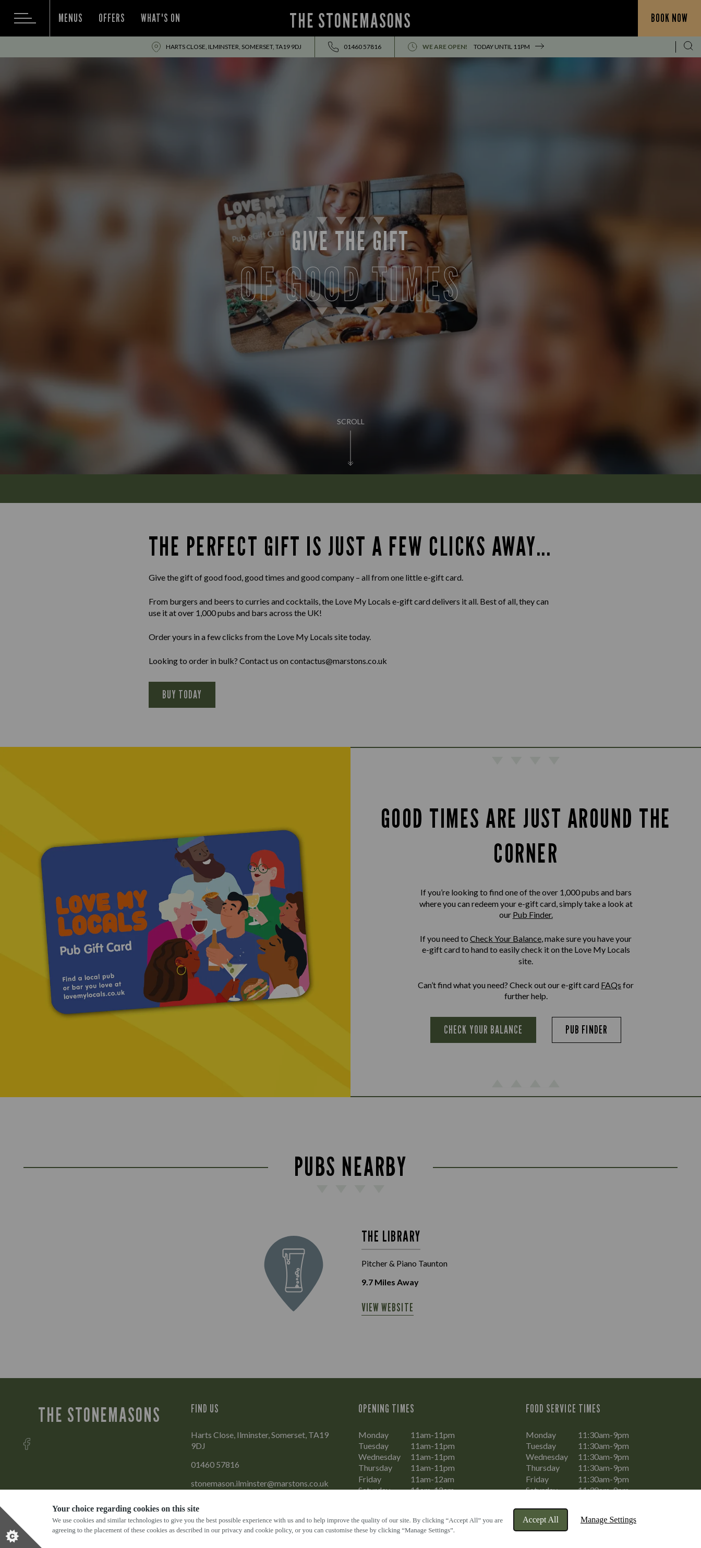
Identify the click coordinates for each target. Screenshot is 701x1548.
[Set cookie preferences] (21, 1527)
